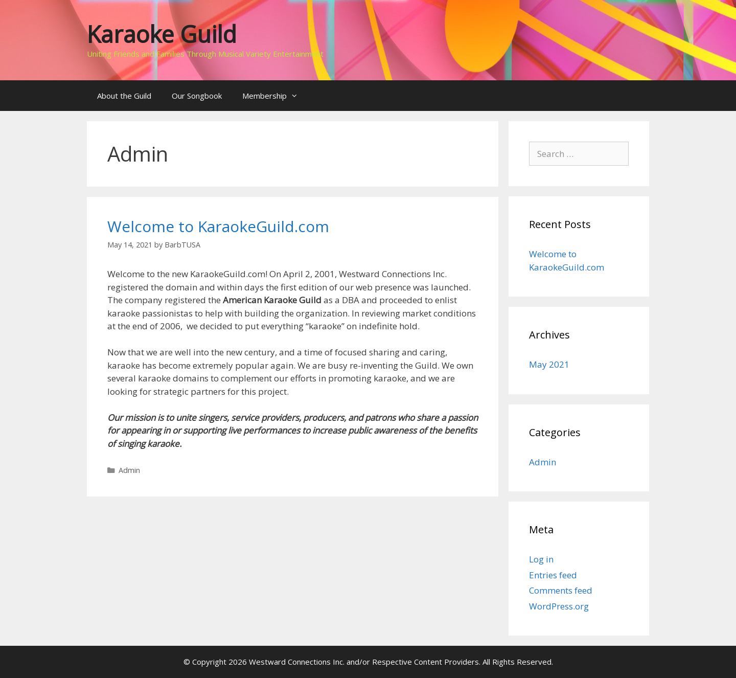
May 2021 (549, 364)
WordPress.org (559, 606)
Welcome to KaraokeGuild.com (218, 226)
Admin (129, 470)
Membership (275, 95)
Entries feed (553, 575)
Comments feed (560, 590)
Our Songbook (197, 96)
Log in (541, 559)
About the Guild (124, 96)
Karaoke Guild (162, 34)
